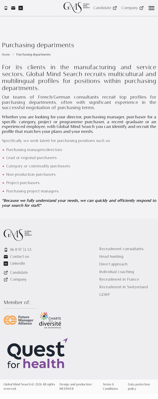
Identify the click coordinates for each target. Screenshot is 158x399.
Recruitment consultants (121, 249)
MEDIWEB (66, 389)
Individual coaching (116, 272)
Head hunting (111, 257)
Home (6, 54)
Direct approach (113, 264)
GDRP (104, 295)
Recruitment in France (119, 279)
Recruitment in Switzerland (123, 287)
